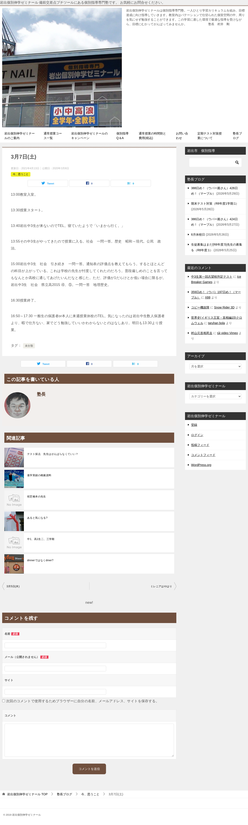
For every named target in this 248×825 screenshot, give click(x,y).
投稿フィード (200, 445)
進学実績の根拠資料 (39, 475)
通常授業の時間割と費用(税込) (152, 136)
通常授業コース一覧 (53, 136)
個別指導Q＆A (122, 136)
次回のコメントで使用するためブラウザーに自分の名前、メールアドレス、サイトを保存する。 (82, 701)
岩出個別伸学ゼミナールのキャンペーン (89, 136)
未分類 (29, 345)
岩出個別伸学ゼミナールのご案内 (19, 136)
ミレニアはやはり (161, 586)
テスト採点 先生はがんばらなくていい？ (52, 454)
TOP (27, 794)
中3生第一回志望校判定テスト (211, 276)
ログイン (197, 435)
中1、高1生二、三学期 (41, 539)
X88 (207, 297)
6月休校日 (198, 234)
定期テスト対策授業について (209, 136)
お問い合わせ (182, 136)
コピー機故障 (200, 307)
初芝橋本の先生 (36, 496)
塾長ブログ (237, 136)
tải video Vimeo (227, 333)
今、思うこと (20, 174)
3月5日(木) (13, 586)
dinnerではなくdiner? (40, 560)
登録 (194, 424)
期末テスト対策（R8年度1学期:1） (215, 203)
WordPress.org (201, 465)
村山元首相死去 (201, 333)
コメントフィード (203, 455)
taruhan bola (216, 323)
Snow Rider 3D (224, 307)
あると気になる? (37, 517)
